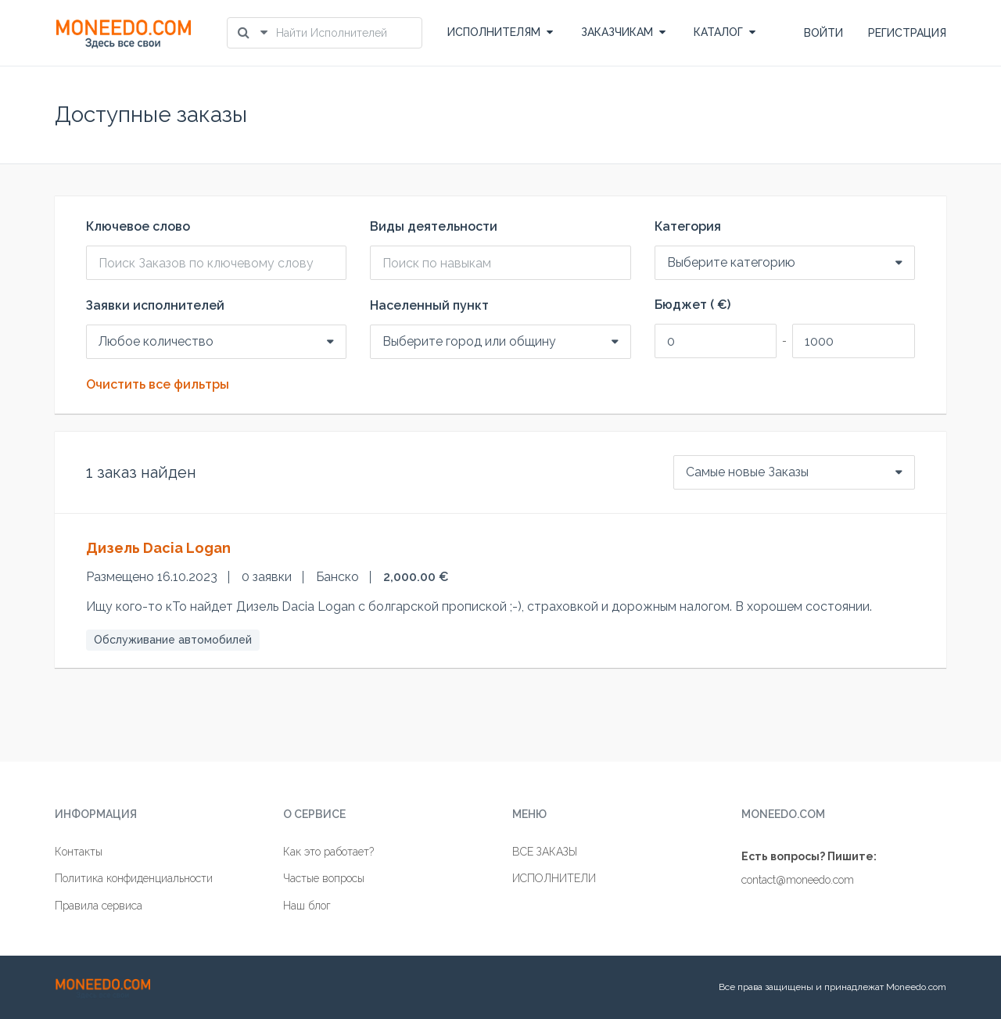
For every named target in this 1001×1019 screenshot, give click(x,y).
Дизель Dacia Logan (158, 548)
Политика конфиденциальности (134, 878)
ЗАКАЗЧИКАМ (623, 32)
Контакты (78, 851)
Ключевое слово (138, 227)
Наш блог (307, 905)
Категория (688, 227)
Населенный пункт (429, 306)
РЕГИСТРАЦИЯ (907, 32)
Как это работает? (328, 851)
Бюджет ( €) (692, 305)
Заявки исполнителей (155, 306)
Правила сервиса (98, 905)
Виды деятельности (433, 227)
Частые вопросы (323, 878)
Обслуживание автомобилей (173, 639)
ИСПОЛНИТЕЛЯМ (500, 32)
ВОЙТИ (823, 32)
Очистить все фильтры (157, 385)
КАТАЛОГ (724, 32)
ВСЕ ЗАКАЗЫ (544, 851)
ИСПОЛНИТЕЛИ (554, 878)
